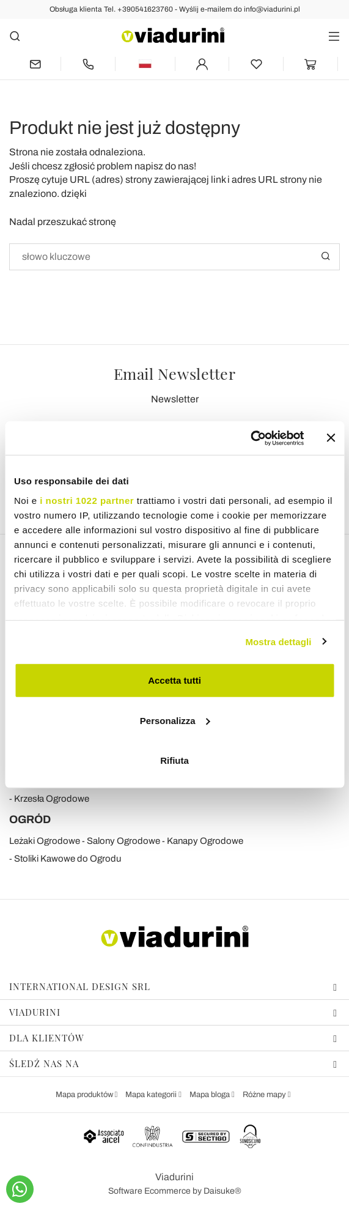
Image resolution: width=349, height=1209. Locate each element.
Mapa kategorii (151, 1094)
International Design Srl (173, 986)
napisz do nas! (165, 166)
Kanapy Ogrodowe (205, 841)
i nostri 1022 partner (87, 500)
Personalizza (175, 720)
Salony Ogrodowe (123, 841)
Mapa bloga (210, 1094)
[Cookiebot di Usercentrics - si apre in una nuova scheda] (250, 438)
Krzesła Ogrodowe (51, 799)
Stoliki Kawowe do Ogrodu (67, 858)
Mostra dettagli (278, 641)
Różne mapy (265, 1094)
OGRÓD (30, 819)
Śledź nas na (173, 1063)
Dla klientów (173, 1038)
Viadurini (173, 1012)
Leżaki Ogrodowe (44, 841)
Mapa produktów (85, 1094)
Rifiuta (174, 760)
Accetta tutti (174, 680)
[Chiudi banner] (330, 438)
